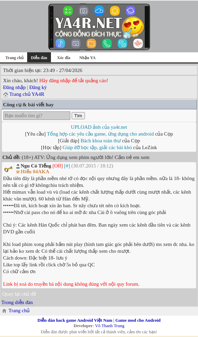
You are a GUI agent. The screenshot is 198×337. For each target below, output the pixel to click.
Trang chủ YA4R (26, 94)
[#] (67, 165)
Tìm (78, 115)
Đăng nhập (14, 87)
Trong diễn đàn (17, 302)
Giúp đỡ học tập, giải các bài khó (97, 147)
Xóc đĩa (63, 57)
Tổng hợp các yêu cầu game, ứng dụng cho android (100, 134)
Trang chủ (14, 57)
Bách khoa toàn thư (100, 140)
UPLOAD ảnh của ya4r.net (99, 127)
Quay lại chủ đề (19, 294)
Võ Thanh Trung (109, 325)
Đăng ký (38, 87)
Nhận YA (87, 57)
